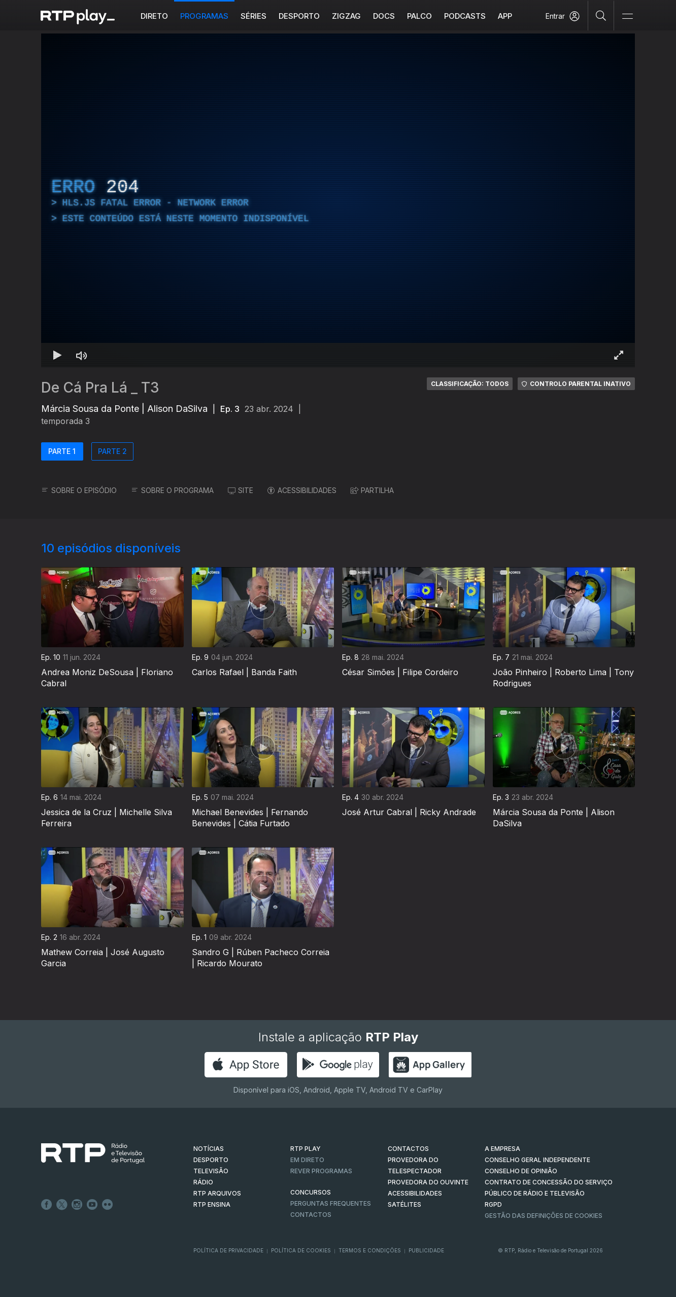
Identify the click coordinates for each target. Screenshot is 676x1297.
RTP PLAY (305, 1148)
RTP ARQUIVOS (217, 1193)
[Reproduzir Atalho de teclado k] (57, 355)
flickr (107, 1204)
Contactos (310, 1214)
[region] (338, 200)
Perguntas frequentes (330, 1203)
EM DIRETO (307, 1160)
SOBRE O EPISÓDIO (79, 490)
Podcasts (465, 16)
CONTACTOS (408, 1148)
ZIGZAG (346, 16)
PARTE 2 (112, 451)
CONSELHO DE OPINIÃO (521, 1171)
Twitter (61, 1204)
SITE (240, 490)
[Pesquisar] (601, 15)
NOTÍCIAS (208, 1148)
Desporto (299, 16)
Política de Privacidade (228, 1250)
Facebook (46, 1204)
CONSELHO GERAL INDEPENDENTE (537, 1160)
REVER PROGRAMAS (321, 1171)
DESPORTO (210, 1160)
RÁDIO (203, 1182)
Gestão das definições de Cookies (543, 1215)
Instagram (77, 1204)
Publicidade (426, 1250)
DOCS (384, 16)
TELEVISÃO (210, 1171)
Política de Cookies (301, 1250)
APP (505, 16)
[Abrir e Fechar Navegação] (627, 16)
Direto (154, 16)
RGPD (493, 1204)
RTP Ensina (211, 1204)
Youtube (92, 1204)
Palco (419, 16)
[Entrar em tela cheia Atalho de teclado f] (618, 355)
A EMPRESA (502, 1148)
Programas (204, 16)
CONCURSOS (310, 1192)
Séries (253, 16)
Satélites (404, 1204)
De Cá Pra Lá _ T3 (100, 387)
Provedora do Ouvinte (428, 1182)
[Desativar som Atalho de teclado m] (82, 355)
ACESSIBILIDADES (301, 490)
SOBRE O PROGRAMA (172, 490)
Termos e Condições (370, 1250)
